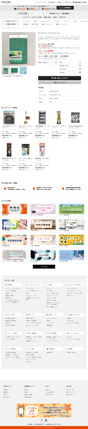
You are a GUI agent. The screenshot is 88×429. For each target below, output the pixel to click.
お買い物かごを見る (80, 2)
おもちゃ (69, 337)
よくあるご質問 (49, 392)
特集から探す (47, 17)
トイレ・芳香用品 (10, 339)
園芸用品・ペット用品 (11, 354)
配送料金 (5, 392)
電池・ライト (70, 295)
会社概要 (29, 424)
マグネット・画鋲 (51, 298)
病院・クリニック (47, 24)
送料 (19, 9)
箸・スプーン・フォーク (32, 325)
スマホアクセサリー (72, 288)
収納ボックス (9, 293)
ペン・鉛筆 (49, 290)
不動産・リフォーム (61, 24)
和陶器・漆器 (29, 318)
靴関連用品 (49, 325)
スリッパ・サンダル (52, 318)
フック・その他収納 (11, 290)
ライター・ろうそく (31, 359)
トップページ (26, 17)
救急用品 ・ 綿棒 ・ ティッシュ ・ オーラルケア (54, 337)
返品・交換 (6, 397)
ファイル (49, 288)
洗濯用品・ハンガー (31, 341)
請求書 (26, 392)
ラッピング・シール (31, 295)
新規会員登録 (51, 2)
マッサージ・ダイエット (53, 341)
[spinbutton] (51, 62)
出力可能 (48, 9)
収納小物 (8, 298)
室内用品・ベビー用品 (32, 352)
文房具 (9, 28)
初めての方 (62, 17)
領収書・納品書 (28, 394)
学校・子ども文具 (51, 300)
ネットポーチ (26, 21)
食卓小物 (8, 323)
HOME (4, 28)
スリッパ (66, 21)
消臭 (35, 21)
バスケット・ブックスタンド (13, 288)
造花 (27, 293)
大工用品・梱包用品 (11, 352)
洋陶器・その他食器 (31, 320)
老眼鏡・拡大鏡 (71, 352)
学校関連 (25, 24)
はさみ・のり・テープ (18, 28)
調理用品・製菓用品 (11, 320)
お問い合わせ (68, 2)
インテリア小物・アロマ (32, 290)
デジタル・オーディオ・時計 (74, 293)
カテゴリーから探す (37, 17)
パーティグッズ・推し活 (73, 339)
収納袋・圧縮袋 (10, 295)
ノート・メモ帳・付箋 (52, 293)
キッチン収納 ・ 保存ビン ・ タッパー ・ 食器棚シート (13, 301)
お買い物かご (69, 394)
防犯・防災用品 (30, 354)
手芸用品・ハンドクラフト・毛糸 (33, 298)
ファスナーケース (45, 21)
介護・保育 (35, 24)
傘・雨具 (28, 362)
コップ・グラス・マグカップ (33, 323)
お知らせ (55, 17)
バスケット (57, 21)
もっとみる (44, 266)
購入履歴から (76, 13)
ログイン (44, 2)
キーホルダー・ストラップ (74, 290)
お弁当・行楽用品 (10, 325)
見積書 (26, 389)
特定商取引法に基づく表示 (53, 424)
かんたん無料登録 (64, 8)
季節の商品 (49, 352)
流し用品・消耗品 (10, 318)
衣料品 (48, 320)
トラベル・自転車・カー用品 (33, 357)
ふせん (75, 21)
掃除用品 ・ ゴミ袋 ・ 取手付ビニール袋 (33, 337)
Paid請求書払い (28, 397)
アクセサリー (70, 320)
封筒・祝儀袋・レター (52, 306)
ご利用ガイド (60, 2)
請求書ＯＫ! (34, 9)
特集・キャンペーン (71, 392)
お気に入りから (65, 13)
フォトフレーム (30, 288)
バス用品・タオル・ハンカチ (13, 337)
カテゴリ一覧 (69, 389)
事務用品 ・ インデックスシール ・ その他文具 (54, 303)
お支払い (5, 394)
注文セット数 (48, 62)
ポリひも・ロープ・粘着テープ (13, 358)
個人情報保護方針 (39, 424)
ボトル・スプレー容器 (73, 323)
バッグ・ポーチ (51, 323)
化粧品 (69, 318)
